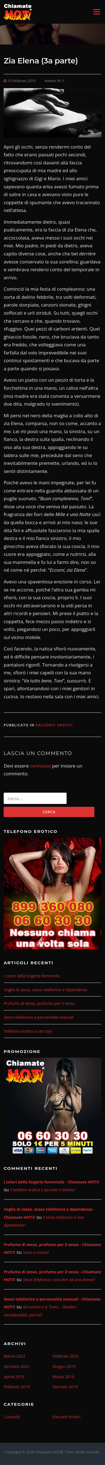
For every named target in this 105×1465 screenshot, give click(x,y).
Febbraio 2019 (17, 1386)
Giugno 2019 (64, 1366)
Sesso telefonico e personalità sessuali (38, 1017)
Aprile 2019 (14, 1376)
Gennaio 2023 (16, 1366)
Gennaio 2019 (65, 1386)
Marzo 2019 (63, 1376)
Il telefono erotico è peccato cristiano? (42, 1189)
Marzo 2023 (14, 1356)
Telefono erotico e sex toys (28, 1031)
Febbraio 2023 (66, 1356)
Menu (96, 12)
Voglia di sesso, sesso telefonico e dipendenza (45, 989)
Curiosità (12, 1416)
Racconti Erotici (54, 725)
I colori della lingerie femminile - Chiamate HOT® (51, 1182)
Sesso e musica (36, 1252)
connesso (40, 766)
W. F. (61, 80)
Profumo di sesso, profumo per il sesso (39, 1003)
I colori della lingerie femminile (32, 975)
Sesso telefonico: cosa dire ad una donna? (59, 1279)
